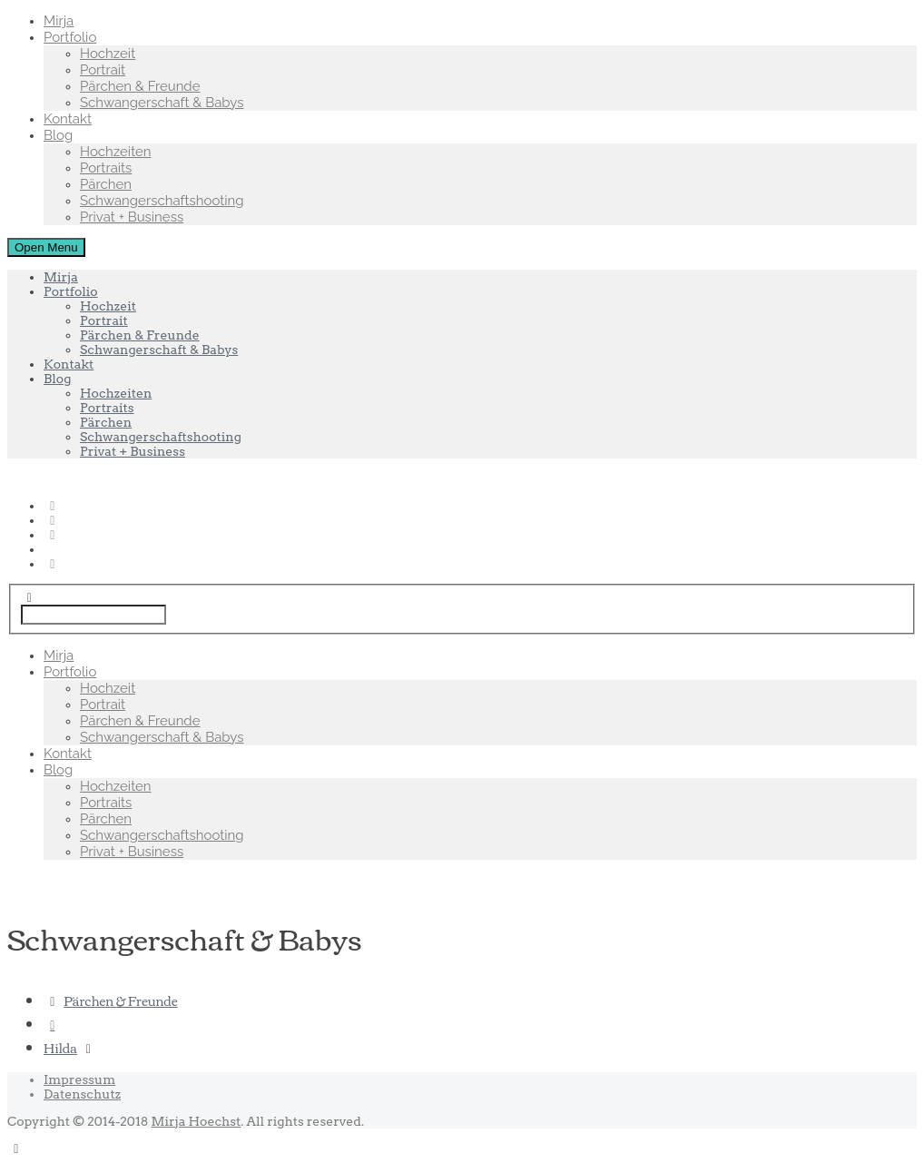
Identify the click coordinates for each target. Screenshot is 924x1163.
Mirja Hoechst (196, 1121)
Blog (58, 135)
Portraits (106, 168)
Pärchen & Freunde (140, 86)
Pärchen (106, 184)
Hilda (60, 1048)
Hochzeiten (116, 151)
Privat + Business (131, 217)
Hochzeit (107, 53)
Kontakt (68, 119)
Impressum (79, 1079)
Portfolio (70, 37)
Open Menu (46, 247)
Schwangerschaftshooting (162, 200)
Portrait (102, 70)
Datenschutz (82, 1094)
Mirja (59, 21)
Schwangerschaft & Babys (161, 102)
